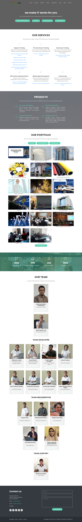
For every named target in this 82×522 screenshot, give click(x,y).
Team (60, 2)
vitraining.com (70, 519)
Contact (69, 2)
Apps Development (42, 143)
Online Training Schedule (22, 20)
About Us (20, 519)
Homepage (11, 519)
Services (36, 2)
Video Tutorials (47, 20)
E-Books (36, 20)
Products (42, 2)
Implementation (55, 143)
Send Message (57, 509)
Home (31, 2)
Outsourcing (53, 2)
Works (48, 2)
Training (32, 143)
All (24, 143)
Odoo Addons (60, 20)
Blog (64, 2)
